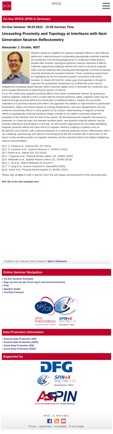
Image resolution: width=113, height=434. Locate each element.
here (20, 174)
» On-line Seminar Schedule (17, 278)
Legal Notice (44, 426)
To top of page (76, 426)
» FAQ (5, 285)
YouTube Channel (14, 292)
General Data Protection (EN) (20, 338)
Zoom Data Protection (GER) (20, 348)
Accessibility (60, 426)
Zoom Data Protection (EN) (19, 345)
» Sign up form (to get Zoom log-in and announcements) (33, 282)
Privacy (32, 426)
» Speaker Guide (11, 289)
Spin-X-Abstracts (57, 261)
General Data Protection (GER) (21, 342)
